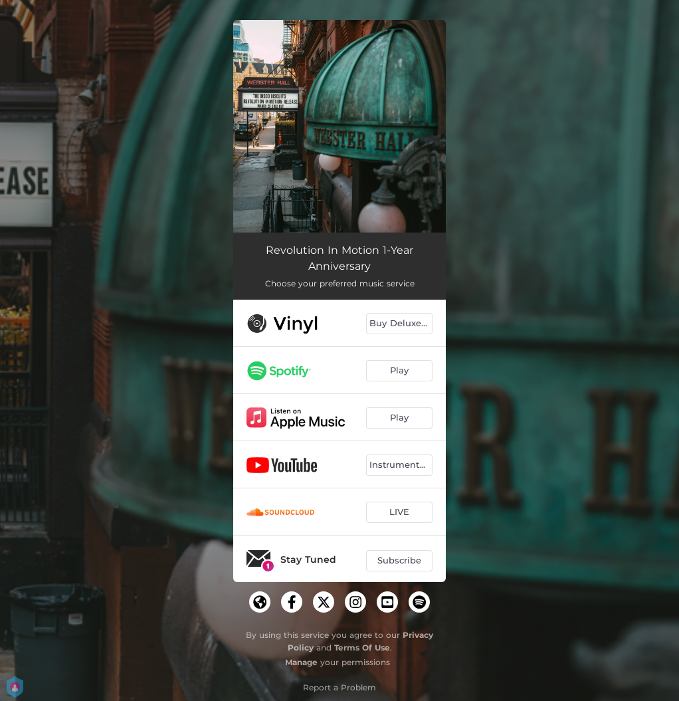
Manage (301, 662)
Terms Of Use (362, 647)
